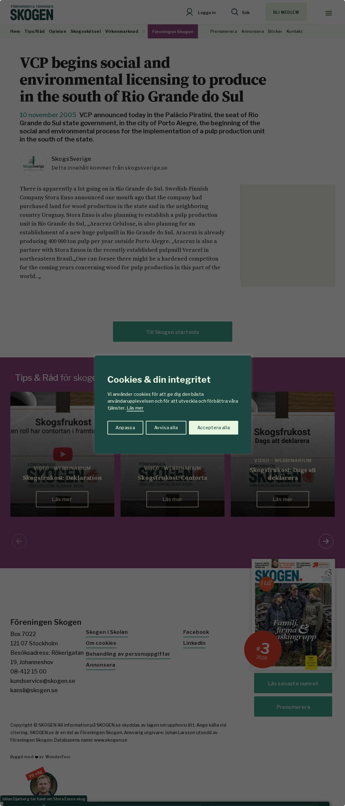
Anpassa (125, 427)
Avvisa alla (166, 427)
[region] (172, 403)
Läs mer (135, 407)
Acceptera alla (213, 427)
